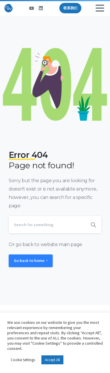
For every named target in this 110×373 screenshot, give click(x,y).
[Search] (47, 224)
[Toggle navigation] (100, 8)
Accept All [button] (52, 359)
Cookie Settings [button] (23, 359)
